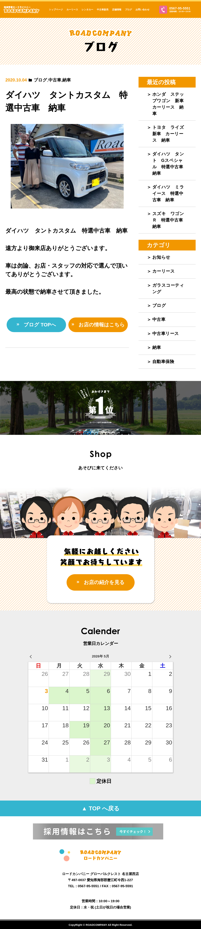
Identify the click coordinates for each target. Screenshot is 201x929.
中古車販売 (102, 9)
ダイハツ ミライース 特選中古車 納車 (168, 193)
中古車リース (165, 333)
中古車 (54, 80)
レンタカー (87, 9)
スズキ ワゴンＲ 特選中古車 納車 (169, 220)
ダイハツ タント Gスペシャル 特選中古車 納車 (170, 163)
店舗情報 (116, 9)
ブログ (128, 9)
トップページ (56, 9)
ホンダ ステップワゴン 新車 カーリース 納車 (170, 104)
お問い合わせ (142, 9)
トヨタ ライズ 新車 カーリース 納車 (170, 134)
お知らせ (161, 257)
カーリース (72, 9)
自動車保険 (163, 361)
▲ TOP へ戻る (100, 808)
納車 (66, 80)
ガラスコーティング (168, 288)
